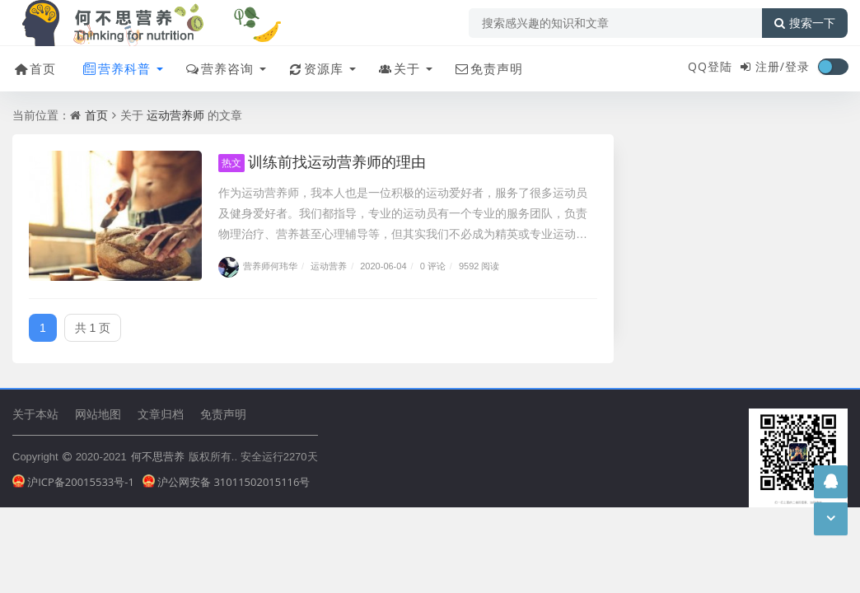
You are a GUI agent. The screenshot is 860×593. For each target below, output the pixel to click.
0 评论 (433, 265)
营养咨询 (219, 68)
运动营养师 (175, 115)
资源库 (315, 68)
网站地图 (98, 414)
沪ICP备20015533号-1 (73, 481)
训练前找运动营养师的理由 (322, 161)
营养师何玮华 (257, 265)
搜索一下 (804, 23)
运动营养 (329, 265)
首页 (34, 68)
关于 (398, 68)
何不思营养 (158, 456)
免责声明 (488, 68)
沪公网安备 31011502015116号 (227, 481)
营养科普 (116, 68)
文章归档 (161, 414)
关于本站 (35, 414)
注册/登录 (782, 66)
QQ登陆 (710, 66)
